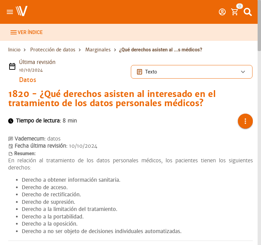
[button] (245, 128)
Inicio (14, 57)
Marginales (98, 57)
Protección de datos (52, 57)
